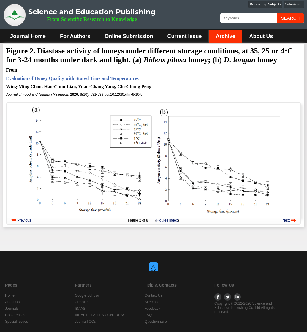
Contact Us (153, 295)
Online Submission (129, 36)
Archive (225, 36)
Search (290, 17)
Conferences (15, 315)
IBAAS (80, 308)
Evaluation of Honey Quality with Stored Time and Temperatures (72, 78)
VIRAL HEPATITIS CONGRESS (100, 315)
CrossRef (82, 302)
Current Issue (184, 36)
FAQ (148, 315)
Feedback (152, 308)
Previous (24, 220)
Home (10, 295)
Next (286, 220)
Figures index (167, 220)
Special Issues (16, 322)
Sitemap (151, 302)
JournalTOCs (85, 322)
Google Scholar (87, 295)
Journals (11, 308)
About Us (261, 36)
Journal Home (28, 36)
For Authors (75, 36)
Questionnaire (156, 322)
